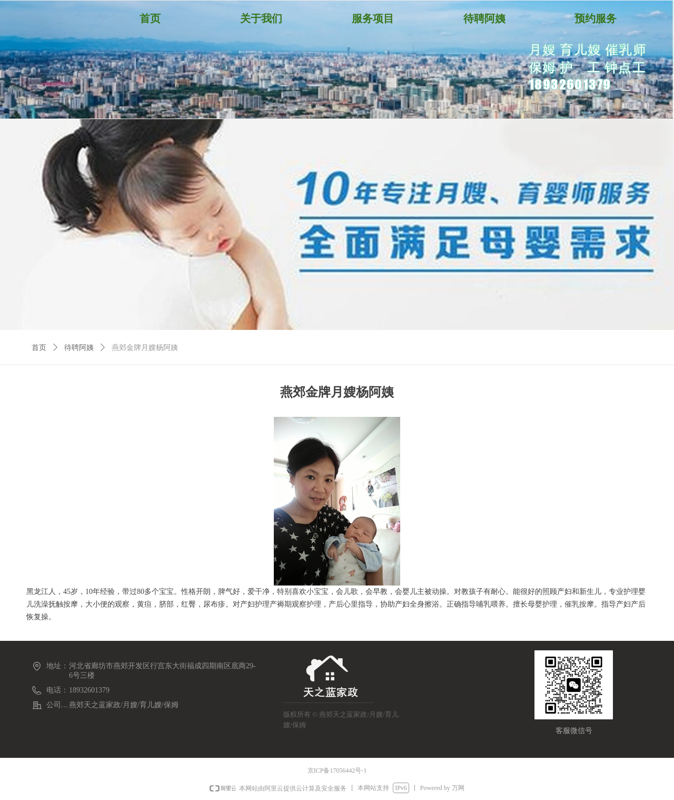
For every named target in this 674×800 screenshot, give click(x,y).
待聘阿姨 (79, 348)
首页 (39, 348)
